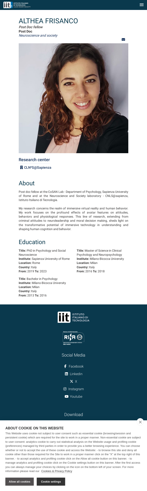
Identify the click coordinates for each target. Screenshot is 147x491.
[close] (140, 422)
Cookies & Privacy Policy (56, 471)
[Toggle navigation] (141, 5)
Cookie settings (51, 481)
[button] (123, 39)
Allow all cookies (19, 481)
